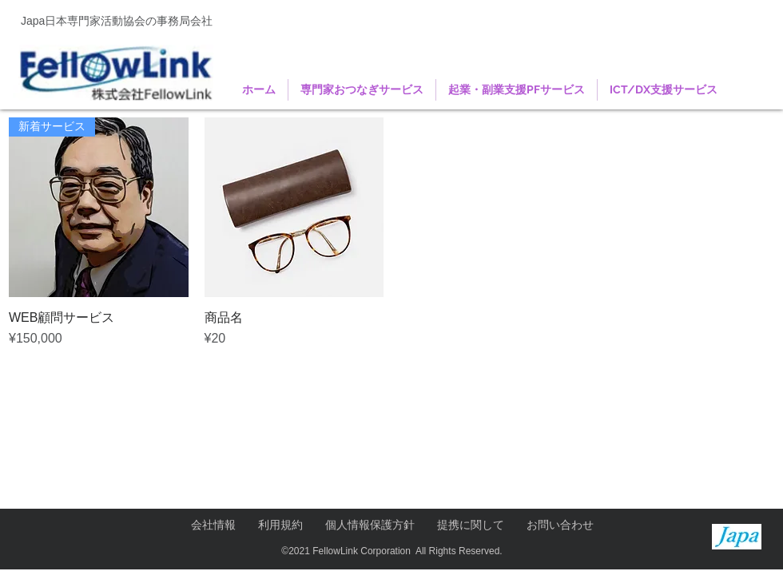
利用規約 (280, 524)
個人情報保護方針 (370, 524)
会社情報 (213, 524)
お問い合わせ (560, 524)
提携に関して (470, 524)
